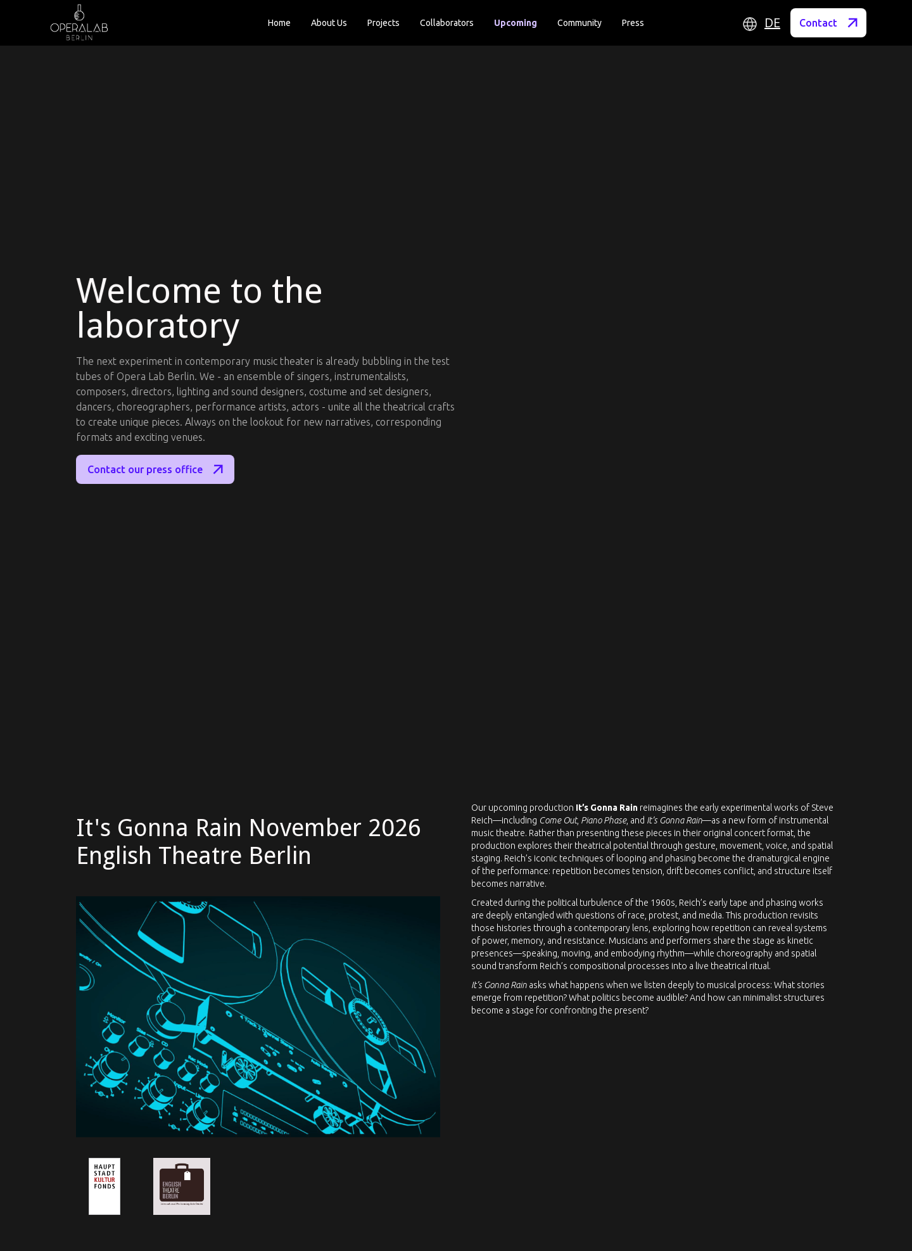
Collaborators (447, 23)
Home (279, 23)
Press (633, 23)
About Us (329, 23)
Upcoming (515, 23)
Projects (383, 23)
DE (772, 22)
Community (579, 23)
